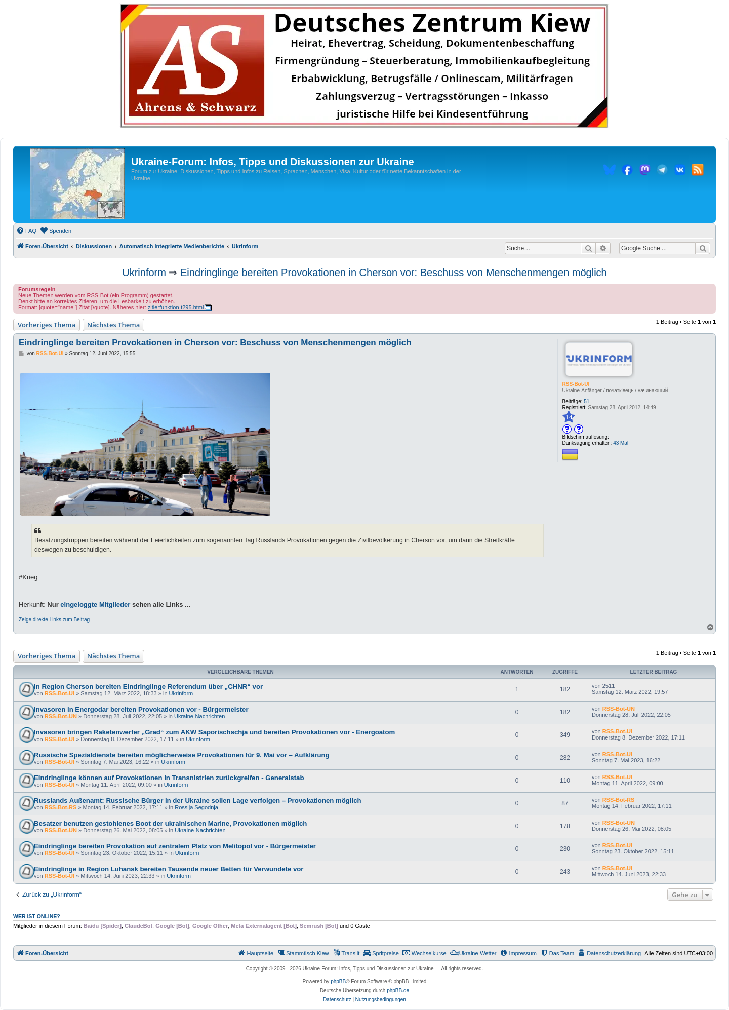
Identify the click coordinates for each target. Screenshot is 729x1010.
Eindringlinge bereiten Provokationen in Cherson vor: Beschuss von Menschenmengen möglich (393, 272)
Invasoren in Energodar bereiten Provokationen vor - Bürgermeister (141, 709)
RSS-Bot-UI (575, 384)
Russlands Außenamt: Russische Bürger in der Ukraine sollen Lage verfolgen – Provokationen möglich (197, 800)
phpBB (338, 981)
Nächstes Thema (113, 324)
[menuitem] (26, 231)
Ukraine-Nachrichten (199, 716)
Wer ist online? (36, 916)
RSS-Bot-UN (61, 716)
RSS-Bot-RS (61, 807)
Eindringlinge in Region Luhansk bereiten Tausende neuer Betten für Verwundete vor (168, 869)
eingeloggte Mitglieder (95, 604)
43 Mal (620, 443)
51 (586, 401)
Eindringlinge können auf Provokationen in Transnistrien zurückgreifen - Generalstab (169, 778)
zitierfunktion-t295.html (176, 307)
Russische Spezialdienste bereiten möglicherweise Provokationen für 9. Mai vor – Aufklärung (182, 755)
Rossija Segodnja (196, 807)
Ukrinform (144, 272)
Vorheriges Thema (46, 324)
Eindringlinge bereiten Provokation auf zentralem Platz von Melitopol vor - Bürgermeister (175, 846)
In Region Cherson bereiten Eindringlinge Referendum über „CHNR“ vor (148, 686)
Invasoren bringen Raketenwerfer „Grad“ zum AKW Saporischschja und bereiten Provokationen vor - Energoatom (214, 732)
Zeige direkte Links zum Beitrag (54, 620)
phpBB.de (398, 990)
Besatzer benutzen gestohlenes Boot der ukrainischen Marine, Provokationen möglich (170, 823)
